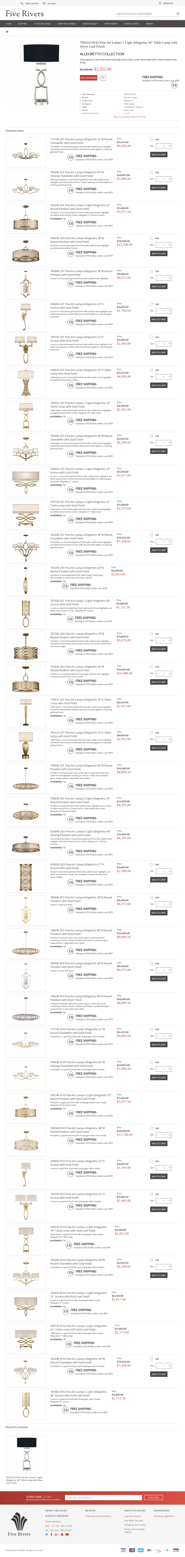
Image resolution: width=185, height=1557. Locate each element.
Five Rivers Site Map (133, 1520)
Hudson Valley (90, 24)
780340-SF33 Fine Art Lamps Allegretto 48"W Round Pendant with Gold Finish (77, 1129)
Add (157, 139)
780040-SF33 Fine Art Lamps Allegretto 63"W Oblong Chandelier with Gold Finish (77, 1063)
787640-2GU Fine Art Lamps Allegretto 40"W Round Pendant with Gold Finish (77, 668)
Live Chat (48, 3)
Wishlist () (166, 3)
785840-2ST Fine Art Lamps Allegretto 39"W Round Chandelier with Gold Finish (81, 536)
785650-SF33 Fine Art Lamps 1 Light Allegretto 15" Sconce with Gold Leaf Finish (78, 1294)
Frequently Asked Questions (98, 1516)
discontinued (89, 78)
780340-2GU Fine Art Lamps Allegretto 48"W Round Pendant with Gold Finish (77, 239)
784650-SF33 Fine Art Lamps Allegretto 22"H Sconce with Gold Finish (77, 1162)
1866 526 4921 (30, 3)
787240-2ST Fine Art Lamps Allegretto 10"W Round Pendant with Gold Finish (77, 569)
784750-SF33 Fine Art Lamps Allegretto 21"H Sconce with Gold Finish (77, 1195)
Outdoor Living (42, 24)
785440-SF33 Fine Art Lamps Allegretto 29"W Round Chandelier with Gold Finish (77, 1261)
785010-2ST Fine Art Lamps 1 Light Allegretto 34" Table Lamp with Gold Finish (80, 404)
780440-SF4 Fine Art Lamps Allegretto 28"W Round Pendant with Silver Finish (81, 965)
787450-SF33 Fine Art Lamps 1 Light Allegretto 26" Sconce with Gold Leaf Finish (78, 1393)
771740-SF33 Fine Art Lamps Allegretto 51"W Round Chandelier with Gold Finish (77, 1031)
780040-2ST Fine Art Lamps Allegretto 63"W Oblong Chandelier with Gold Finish (77, 174)
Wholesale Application (164, 1516)
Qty (152, 146)
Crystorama (110, 24)
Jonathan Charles (66, 24)
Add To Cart (159, 154)
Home (8, 24)
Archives (90, 1510)
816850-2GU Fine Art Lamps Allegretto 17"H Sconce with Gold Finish (77, 866)
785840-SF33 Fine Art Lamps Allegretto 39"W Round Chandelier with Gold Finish (77, 1360)
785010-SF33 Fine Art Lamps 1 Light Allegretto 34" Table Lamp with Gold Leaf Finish (78, 1228)
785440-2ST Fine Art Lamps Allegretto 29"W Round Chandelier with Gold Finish (81, 437)
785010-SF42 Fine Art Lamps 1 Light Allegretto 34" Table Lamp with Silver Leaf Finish (24, 1480)
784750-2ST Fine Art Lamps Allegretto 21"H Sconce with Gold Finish (76, 338)
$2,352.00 (102, 69)
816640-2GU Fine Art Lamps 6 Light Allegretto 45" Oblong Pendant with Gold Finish (80, 833)
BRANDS (149, 24)
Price (119, 138)
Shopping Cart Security (134, 1524)
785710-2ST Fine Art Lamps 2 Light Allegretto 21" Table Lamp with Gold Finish (80, 503)
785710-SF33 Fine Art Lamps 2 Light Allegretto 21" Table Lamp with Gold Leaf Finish (78, 1327)
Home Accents (131, 24)
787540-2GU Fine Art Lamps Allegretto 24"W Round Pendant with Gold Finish (77, 635)
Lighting (22, 24)
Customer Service (170, 24)
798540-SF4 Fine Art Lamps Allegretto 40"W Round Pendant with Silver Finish (81, 998)
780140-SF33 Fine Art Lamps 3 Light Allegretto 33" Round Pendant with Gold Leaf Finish (81, 1096)
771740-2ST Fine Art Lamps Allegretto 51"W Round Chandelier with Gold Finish (81, 141)
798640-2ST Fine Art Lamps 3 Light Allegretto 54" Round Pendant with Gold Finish (80, 800)
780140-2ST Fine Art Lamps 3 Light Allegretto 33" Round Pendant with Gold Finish (80, 206)
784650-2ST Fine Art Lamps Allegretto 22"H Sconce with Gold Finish (76, 305)
